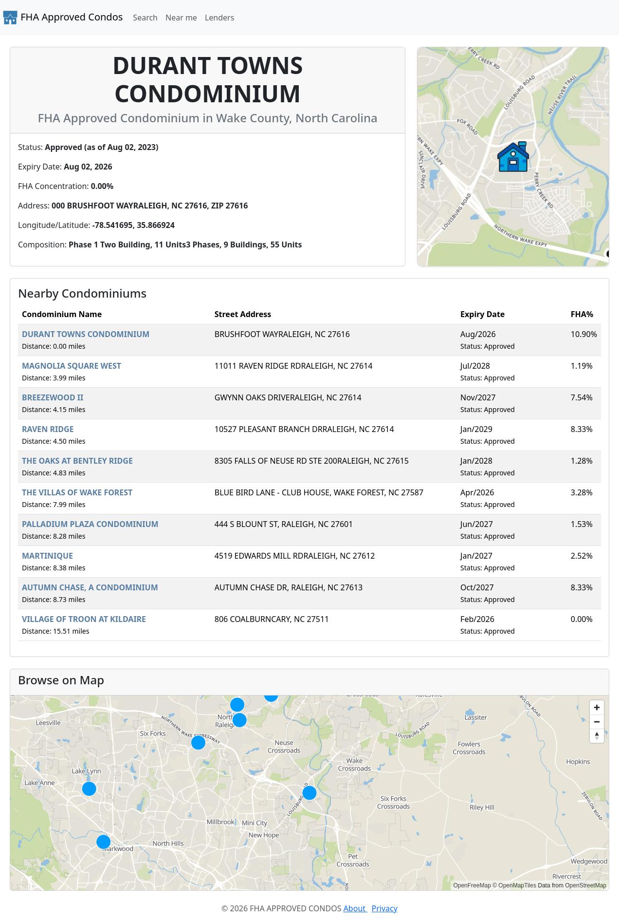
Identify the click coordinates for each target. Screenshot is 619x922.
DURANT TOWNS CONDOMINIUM (85, 334)
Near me (181, 17)
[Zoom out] (597, 722)
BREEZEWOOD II (52, 397)
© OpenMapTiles (514, 885)
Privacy (385, 908)
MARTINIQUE (47, 555)
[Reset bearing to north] (597, 736)
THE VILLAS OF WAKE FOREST (77, 492)
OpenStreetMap (585, 885)
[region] (309, 793)
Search (145, 17)
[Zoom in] (597, 707)
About (356, 908)
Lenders (219, 17)
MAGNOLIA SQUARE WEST (71, 365)
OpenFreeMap (472, 885)
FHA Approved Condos (62, 17)
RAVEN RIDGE (47, 429)
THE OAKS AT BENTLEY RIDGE (77, 460)
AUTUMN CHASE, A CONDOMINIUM (90, 587)
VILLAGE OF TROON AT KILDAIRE (84, 619)
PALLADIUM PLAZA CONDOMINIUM (90, 524)
